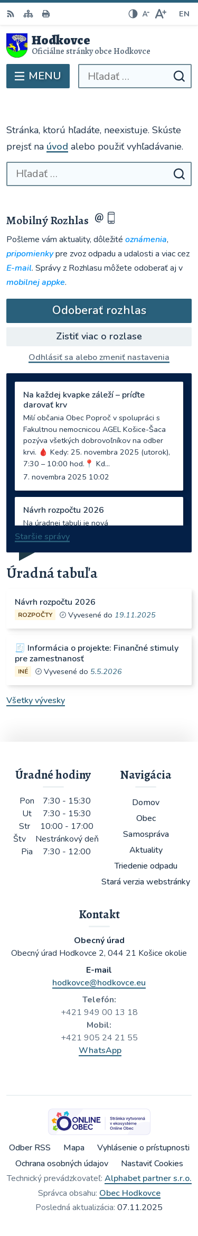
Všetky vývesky (35, 700)
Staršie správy (42, 536)
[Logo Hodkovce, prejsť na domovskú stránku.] (99, 45)
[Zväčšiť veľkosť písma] (160, 14)
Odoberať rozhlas (99, 310)
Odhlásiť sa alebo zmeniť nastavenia (99, 357)
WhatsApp (100, 1050)
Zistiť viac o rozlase (99, 336)
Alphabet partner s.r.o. (148, 1178)
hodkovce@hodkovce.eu (99, 983)
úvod (57, 146)
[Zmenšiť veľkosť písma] (146, 14)
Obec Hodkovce (130, 1193)
